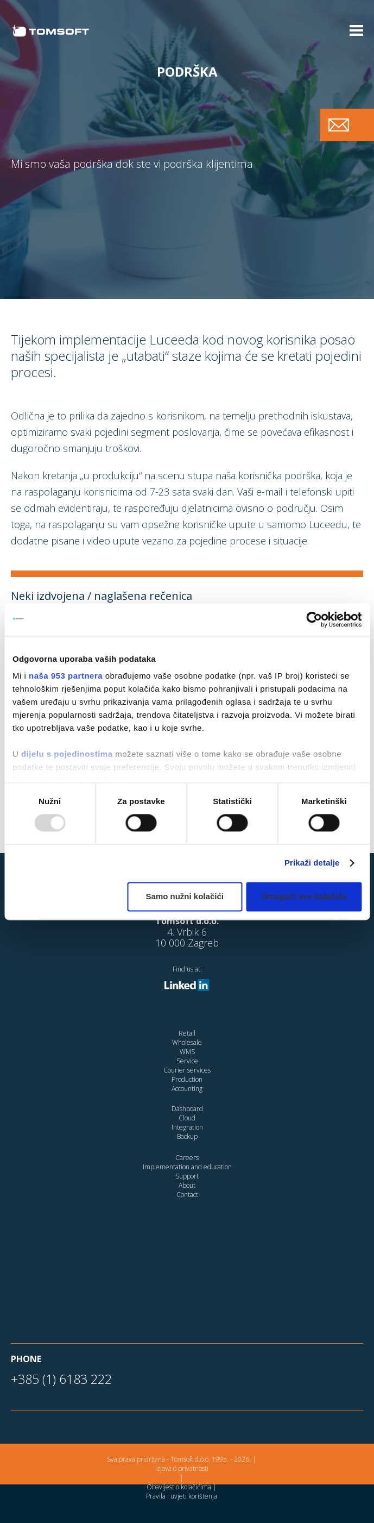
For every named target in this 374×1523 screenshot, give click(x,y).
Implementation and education (187, 1166)
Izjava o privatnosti (181, 1468)
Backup (187, 1136)
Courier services (187, 1070)
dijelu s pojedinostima (67, 754)
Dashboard (187, 1108)
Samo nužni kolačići (185, 896)
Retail (187, 1033)
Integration (187, 1127)
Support (187, 1176)
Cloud (187, 1118)
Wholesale (187, 1042)
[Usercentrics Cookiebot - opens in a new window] (314, 619)
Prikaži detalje (312, 863)
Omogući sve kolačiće (304, 896)
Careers (187, 1157)
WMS (187, 1051)
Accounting (187, 1088)
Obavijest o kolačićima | (182, 1486)
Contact (187, 1194)
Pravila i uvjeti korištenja (181, 1496)
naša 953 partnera (66, 675)
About (187, 1185)
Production (187, 1079)
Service (187, 1061)
